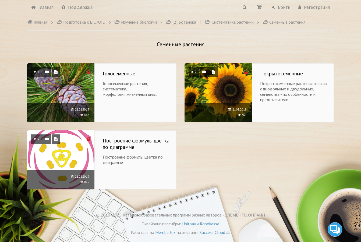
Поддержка (77, 7)
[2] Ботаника (181, 22)
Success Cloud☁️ (215, 232)
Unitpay (189, 223)
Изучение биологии (135, 22)
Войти (281, 7)
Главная (42, 7)
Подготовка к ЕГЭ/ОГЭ (80, 22)
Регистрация (314, 7)
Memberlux (165, 232)
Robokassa (209, 223)
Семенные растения (284, 22)
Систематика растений (229, 22)
